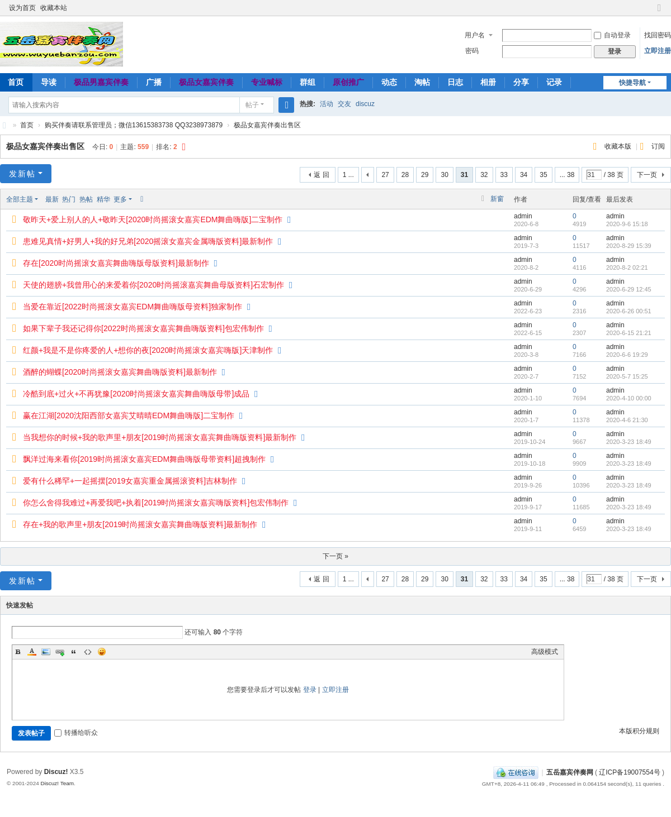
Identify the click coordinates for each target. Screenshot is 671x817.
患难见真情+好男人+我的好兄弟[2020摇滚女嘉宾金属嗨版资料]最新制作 (148, 241)
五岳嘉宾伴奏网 (569, 772)
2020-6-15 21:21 (628, 332)
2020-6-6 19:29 (627, 354)
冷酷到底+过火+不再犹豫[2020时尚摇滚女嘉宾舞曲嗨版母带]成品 (136, 393)
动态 (389, 82)
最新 (52, 199)
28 (405, 175)
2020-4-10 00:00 (628, 398)
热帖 (86, 199)
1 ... (348, 175)
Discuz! (56, 772)
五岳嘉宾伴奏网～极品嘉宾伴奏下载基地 (4, 125)
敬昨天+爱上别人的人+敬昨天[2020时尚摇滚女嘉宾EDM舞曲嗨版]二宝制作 (152, 219)
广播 (154, 82)
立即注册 (657, 51)
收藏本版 (618, 146)
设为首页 (22, 8)
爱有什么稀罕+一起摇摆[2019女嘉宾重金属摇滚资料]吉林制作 (130, 480)
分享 (521, 82)
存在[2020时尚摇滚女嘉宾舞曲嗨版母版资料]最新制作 (116, 263)
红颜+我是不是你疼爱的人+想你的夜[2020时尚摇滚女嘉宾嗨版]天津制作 (148, 350)
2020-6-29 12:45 (628, 289)
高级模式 (544, 652)
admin (523, 216)
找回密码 (657, 35)
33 (504, 175)
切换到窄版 (659, 12)
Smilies (101, 651)
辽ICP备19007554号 (629, 772)
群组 (307, 82)
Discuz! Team (57, 783)
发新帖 (22, 173)
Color (31, 651)
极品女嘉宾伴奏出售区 (267, 125)
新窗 (497, 199)
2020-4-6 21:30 (627, 420)
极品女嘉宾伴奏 (206, 82)
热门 (68, 199)
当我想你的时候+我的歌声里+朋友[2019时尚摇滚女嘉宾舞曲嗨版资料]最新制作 (159, 437)
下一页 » (335, 556)
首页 (27, 125)
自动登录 (612, 35)
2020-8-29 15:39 (628, 245)
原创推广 (348, 82)
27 (385, 175)
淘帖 (422, 82)
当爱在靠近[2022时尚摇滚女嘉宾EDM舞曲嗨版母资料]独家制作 (132, 306)
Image (45, 651)
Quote (73, 651)
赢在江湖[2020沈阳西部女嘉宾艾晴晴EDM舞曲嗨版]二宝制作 (128, 415)
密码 (472, 51)
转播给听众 (76, 733)
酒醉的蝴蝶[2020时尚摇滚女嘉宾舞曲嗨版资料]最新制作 (120, 371)
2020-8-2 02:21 (627, 267)
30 (444, 175)
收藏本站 (53, 8)
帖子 (252, 105)
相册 (488, 82)
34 (523, 175)
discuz (365, 104)
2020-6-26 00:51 (628, 311)
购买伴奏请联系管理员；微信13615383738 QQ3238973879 (134, 125)
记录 (554, 82)
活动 (326, 104)
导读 (48, 82)
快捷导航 (632, 83)
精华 (103, 199)
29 (424, 175)
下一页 (647, 175)
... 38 (567, 175)
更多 (120, 199)
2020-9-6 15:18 (627, 224)
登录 (309, 690)
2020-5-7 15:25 (627, 376)
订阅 (658, 146)
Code (87, 651)
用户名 (475, 35)
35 (543, 175)
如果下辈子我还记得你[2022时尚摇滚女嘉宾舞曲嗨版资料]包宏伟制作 (143, 328)
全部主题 (19, 199)
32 (484, 175)
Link (59, 651)
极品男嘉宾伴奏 (101, 82)
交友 (344, 104)
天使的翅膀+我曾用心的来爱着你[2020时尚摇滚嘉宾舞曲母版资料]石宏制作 (153, 284)
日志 (455, 82)
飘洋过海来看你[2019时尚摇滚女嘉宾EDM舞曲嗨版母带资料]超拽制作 (144, 459)
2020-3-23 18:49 (628, 441)
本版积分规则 (639, 731)
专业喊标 (266, 82)
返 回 (321, 175)
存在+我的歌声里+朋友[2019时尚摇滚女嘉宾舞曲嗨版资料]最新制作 (140, 524)
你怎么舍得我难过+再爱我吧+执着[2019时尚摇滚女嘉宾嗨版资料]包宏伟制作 (156, 502)
